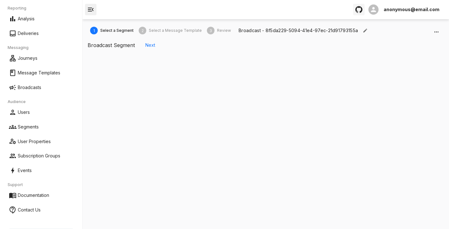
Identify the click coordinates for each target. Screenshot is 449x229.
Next (150, 45)
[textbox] (298, 30)
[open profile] (403, 10)
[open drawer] (90, 9)
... (436, 30)
